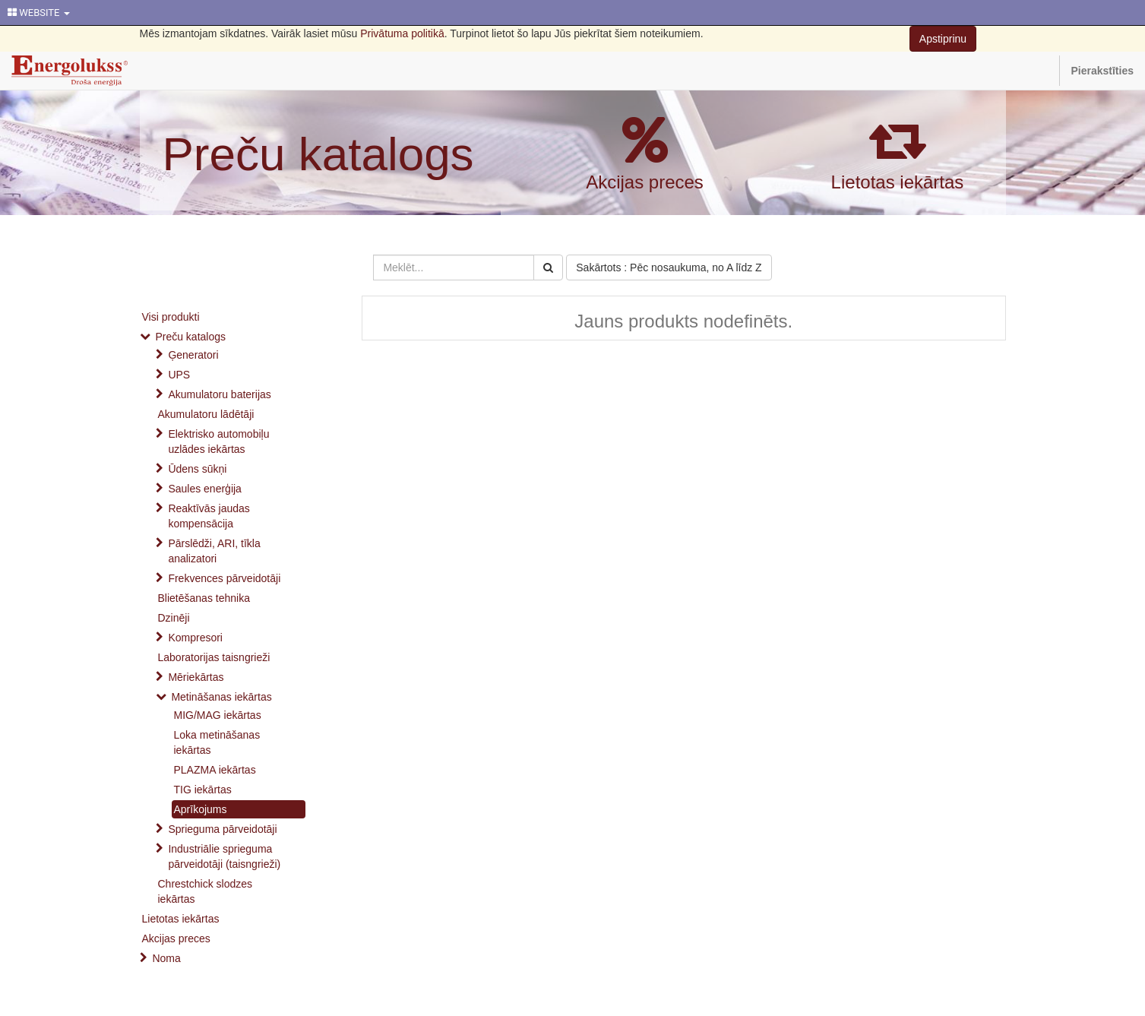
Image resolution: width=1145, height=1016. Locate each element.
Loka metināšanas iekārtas (217, 742)
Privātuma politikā (402, 33)
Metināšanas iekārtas (221, 697)
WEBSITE (39, 12)
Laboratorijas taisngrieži (214, 657)
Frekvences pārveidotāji (224, 578)
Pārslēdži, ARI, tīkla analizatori (214, 551)
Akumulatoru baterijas (219, 394)
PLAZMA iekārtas (215, 770)
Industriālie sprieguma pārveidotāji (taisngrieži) (224, 856)
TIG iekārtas (203, 789)
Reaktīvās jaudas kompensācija (208, 516)
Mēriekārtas (195, 677)
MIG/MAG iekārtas (217, 715)
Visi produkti (171, 317)
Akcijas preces (645, 182)
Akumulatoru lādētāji (206, 414)
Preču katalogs (318, 154)
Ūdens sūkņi (197, 469)
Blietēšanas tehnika (204, 598)
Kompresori (195, 637)
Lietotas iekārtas (897, 182)
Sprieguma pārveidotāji (222, 829)
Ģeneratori (193, 355)
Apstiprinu (942, 39)
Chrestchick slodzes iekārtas (205, 891)
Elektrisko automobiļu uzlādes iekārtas (218, 441)
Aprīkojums (200, 809)
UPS (179, 375)
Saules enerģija (205, 489)
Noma (166, 958)
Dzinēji (174, 618)
